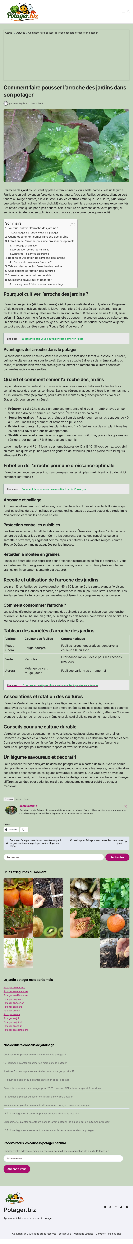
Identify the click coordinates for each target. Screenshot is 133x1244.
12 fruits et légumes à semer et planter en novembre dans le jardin (41, 1118)
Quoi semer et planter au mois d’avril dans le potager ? (35, 1059)
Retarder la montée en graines (31, 258)
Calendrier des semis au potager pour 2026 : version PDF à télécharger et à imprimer (52, 1093)
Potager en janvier (14, 1004)
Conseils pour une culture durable (29, 280)
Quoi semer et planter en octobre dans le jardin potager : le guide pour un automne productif (57, 1126)
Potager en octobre (14, 992)
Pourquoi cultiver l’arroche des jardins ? (33, 233)
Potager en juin (12, 1023)
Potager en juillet (13, 1027)
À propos (9, 804)
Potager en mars (13, 1011)
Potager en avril (12, 1015)
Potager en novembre (16, 996)
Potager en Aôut (13, 1030)
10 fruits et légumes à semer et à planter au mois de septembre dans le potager (49, 1135)
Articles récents (22, 804)
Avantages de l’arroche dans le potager (35, 237)
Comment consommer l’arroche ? (33, 267)
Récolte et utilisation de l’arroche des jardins (36, 262)
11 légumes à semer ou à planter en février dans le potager (37, 1084)
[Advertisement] (66, 56)
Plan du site (114, 1238)
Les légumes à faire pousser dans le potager (39, 289)
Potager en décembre (16, 1000)
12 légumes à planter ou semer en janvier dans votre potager (38, 1101)
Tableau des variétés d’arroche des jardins (35, 271)
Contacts (101, 1238)
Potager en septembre (16, 1034)
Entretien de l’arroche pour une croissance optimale (41, 246)
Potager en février (14, 1007)
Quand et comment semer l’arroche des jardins (38, 241)
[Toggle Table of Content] (71, 228)
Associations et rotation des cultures (31, 275)
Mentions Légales (84, 1238)
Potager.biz (20, 1214)
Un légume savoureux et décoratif (30, 284)
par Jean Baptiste (15, 108)
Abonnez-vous (16, 1174)
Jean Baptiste (28, 810)
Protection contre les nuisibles (31, 254)
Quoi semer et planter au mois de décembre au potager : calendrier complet (47, 1110)
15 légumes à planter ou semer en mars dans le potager (35, 1067)
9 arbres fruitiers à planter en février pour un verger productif (39, 1076)
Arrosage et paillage (25, 250)
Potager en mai (12, 1019)
